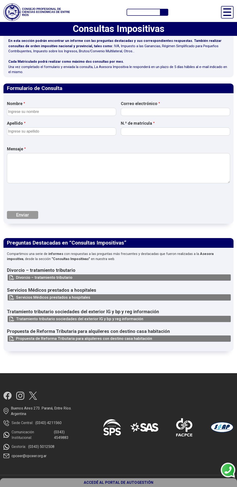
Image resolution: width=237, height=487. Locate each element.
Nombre (14, 103)
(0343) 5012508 (41, 446)
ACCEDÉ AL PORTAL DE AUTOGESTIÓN (118, 482)
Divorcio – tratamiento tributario (44, 277)
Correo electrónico (139, 103)
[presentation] (42, 198)
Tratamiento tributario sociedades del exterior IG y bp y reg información (79, 318)
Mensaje (15, 148)
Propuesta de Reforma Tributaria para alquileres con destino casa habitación (84, 338)
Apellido (15, 123)
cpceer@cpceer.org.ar (29, 456)
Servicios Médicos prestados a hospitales (53, 297)
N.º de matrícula (136, 123)
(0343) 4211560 (48, 423)
